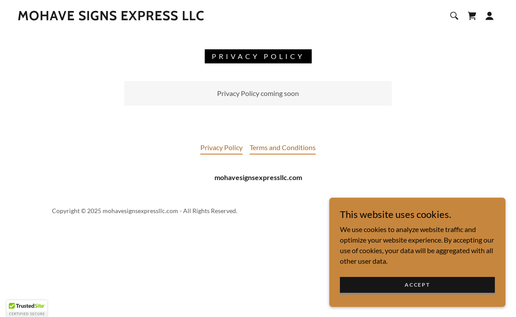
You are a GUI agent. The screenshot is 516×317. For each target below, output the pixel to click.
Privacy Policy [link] (221, 147)
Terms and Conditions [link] (283, 147)
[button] (489, 16)
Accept (417, 296)
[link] (111, 17)
